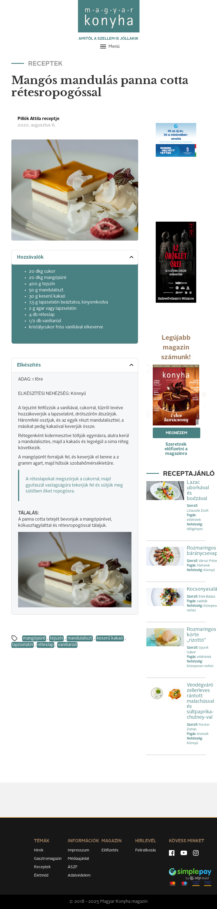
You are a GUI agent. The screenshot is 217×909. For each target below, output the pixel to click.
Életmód (41, 875)
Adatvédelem (79, 875)
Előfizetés (109, 850)
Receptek (42, 867)
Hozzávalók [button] (76, 257)
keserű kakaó (110, 638)
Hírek (38, 850)
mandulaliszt (79, 638)
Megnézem (176, 433)
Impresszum (78, 850)
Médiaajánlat (78, 859)
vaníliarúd (67, 645)
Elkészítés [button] (76, 365)
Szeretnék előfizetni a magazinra (176, 449)
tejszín (56, 638)
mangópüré (34, 638)
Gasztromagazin (48, 859)
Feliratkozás (145, 850)
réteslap (45, 645)
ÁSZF (73, 867)
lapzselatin (22, 645)
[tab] (75, 257)
